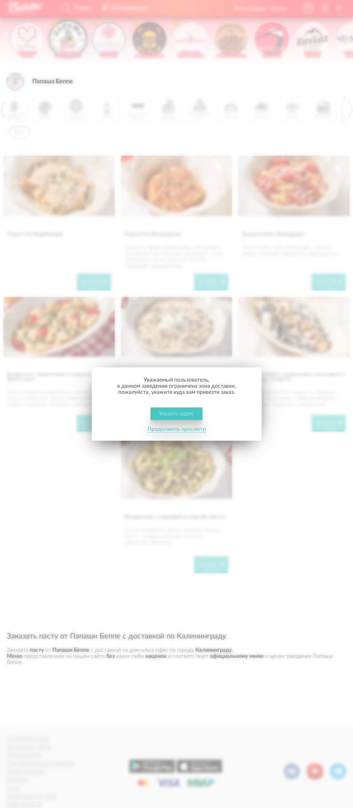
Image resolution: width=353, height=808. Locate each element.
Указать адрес (176, 413)
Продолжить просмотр (176, 429)
